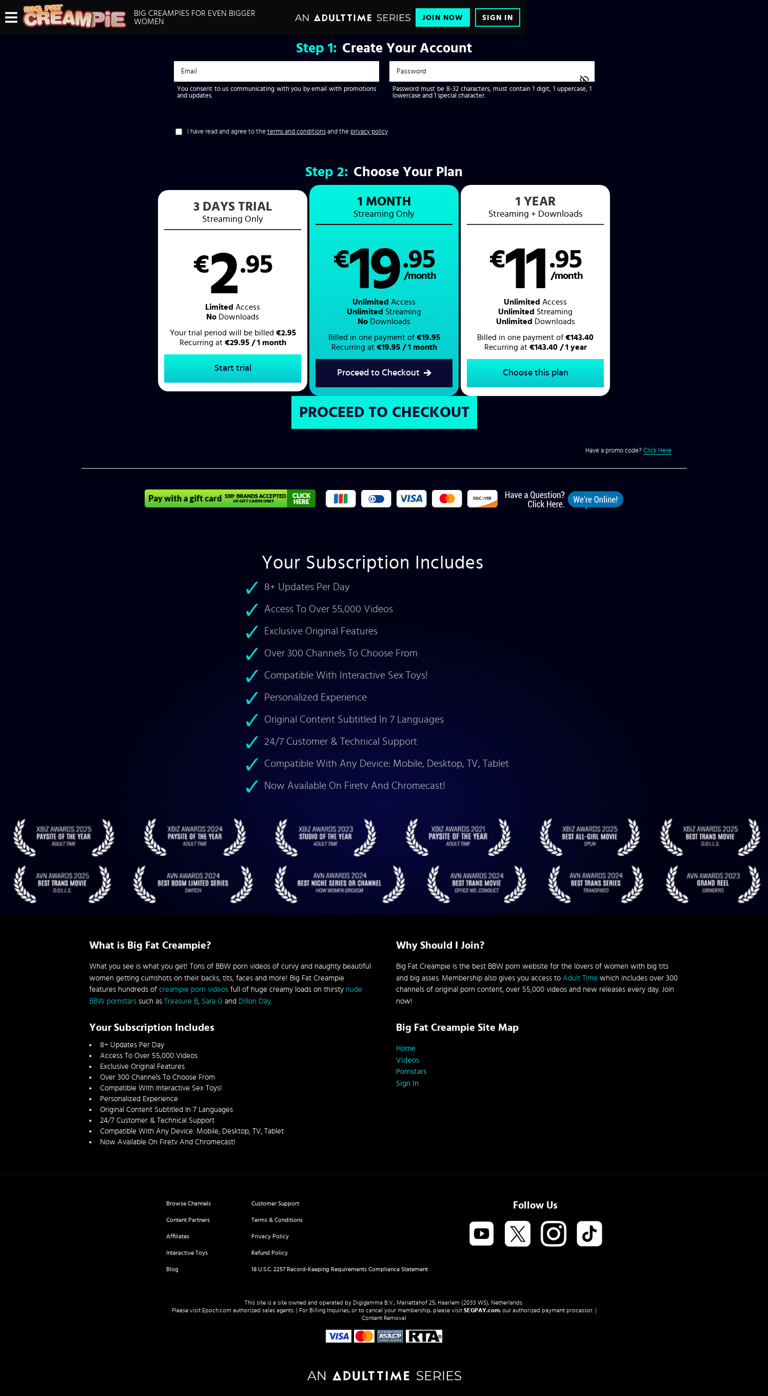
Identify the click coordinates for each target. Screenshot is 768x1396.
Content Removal (384, 1318)
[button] (232, 290)
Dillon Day (255, 1001)
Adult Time (580, 978)
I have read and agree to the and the (287, 131)
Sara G (212, 1001)
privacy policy (369, 131)
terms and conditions (296, 131)
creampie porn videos (193, 989)
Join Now (442, 18)
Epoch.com (216, 1310)
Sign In (497, 18)
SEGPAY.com (482, 1310)
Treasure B (181, 1001)
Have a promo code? (628, 451)
